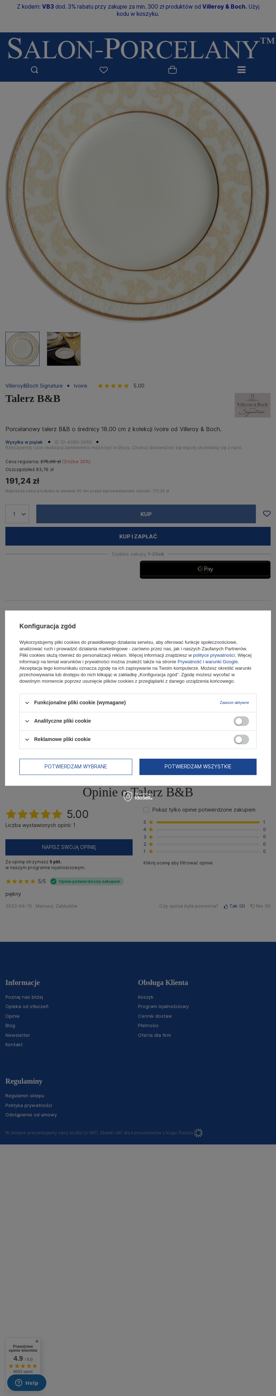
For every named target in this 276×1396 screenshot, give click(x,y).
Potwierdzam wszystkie (198, 766)
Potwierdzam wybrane (76, 766)
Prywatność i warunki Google (208, 661)
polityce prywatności (214, 655)
